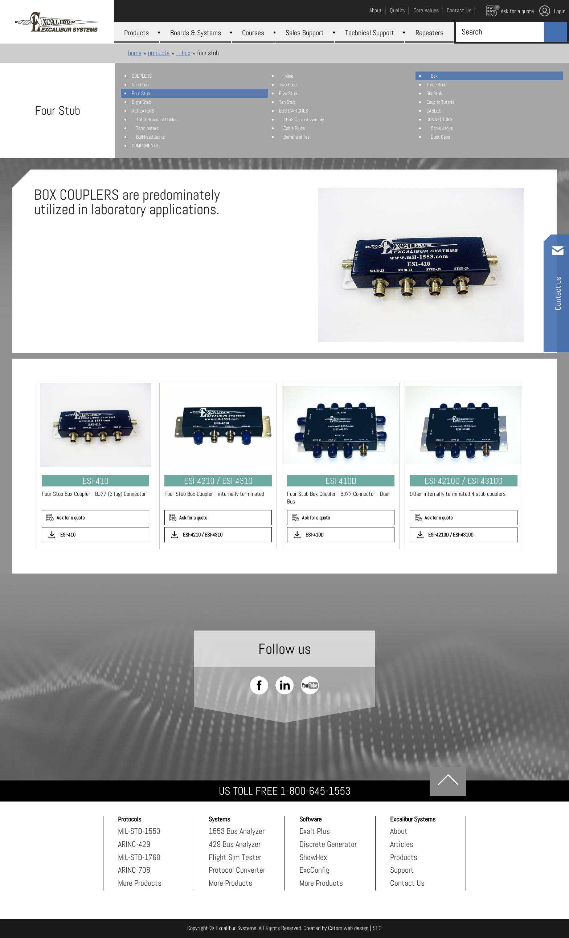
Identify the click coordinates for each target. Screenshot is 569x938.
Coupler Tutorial (440, 102)
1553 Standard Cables (154, 119)
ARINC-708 (134, 870)
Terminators (145, 128)
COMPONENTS (145, 145)
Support (402, 870)
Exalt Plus (314, 831)
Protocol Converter (237, 870)
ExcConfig (314, 870)
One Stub (140, 84)
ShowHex (313, 857)
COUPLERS (142, 76)
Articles (401, 844)
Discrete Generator (328, 844)
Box (183, 53)
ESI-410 (67, 534)
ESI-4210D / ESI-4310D (451, 534)
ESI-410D (315, 534)
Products (158, 53)
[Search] (498, 31)
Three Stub (436, 84)
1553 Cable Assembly (301, 119)
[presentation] (420, 265)
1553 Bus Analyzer (237, 831)
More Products (139, 883)
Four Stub (141, 93)
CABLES (433, 110)
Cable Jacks (439, 128)
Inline (286, 76)
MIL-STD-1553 (139, 831)
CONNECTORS (439, 119)
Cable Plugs (292, 128)
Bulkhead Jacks (148, 137)
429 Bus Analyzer (235, 844)
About (399, 831)
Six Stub (434, 93)
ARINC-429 (134, 844)
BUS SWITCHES (293, 110)
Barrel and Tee (294, 137)
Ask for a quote (71, 517)
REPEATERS (143, 110)
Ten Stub (287, 102)
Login (552, 10)
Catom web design (348, 928)
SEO (377, 928)
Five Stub (288, 93)
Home (135, 53)
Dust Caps (438, 137)
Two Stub (287, 84)
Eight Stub (141, 102)
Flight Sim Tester (235, 857)
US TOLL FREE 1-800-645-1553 (285, 791)
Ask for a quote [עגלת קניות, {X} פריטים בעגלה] (510, 10)
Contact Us (407, 883)
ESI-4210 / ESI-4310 (202, 534)
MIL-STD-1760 (139, 857)
